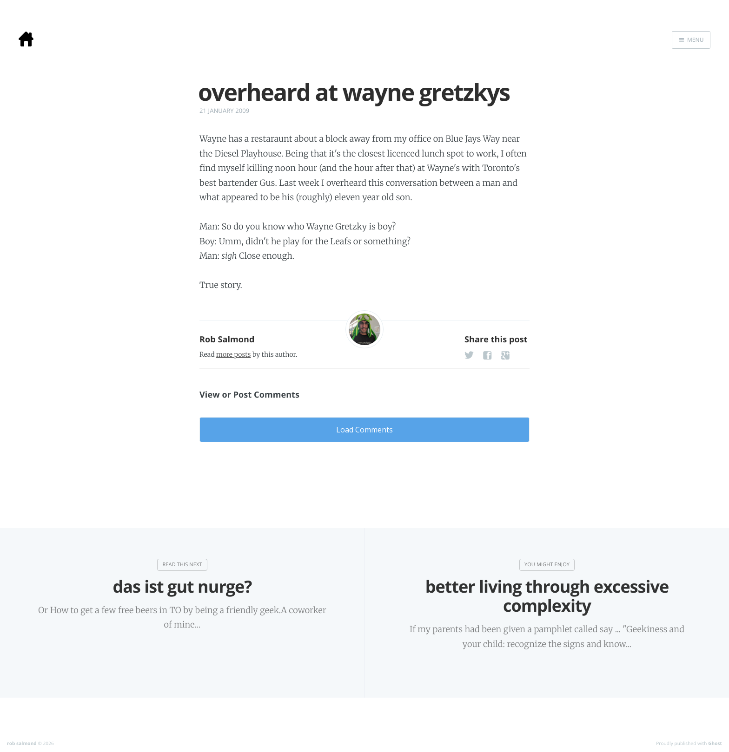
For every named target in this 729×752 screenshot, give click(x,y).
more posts (233, 354)
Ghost (715, 743)
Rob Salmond (227, 339)
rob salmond (22, 743)
